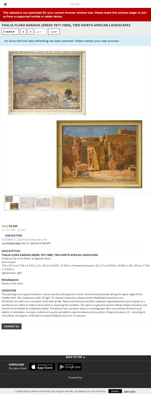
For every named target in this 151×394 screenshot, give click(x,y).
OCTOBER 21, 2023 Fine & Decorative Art (24, 239)
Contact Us (11, 326)
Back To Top (75, 357)
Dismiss (115, 391)
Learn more (129, 391)
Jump (54, 31)
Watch (10, 31)
